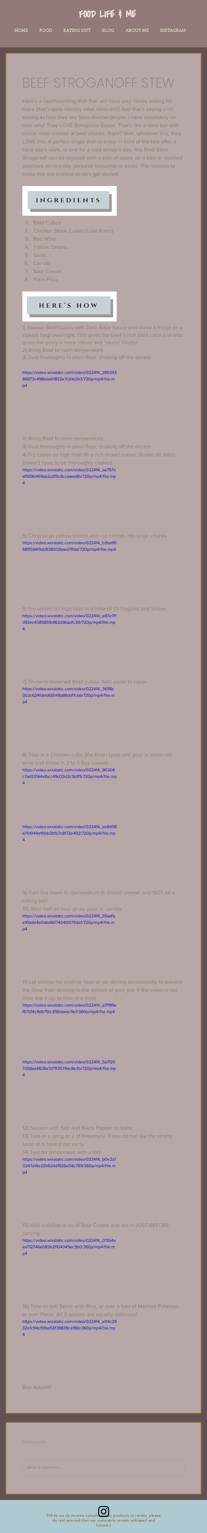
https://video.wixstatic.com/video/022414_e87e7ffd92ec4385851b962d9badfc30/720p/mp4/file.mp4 (69, 622)
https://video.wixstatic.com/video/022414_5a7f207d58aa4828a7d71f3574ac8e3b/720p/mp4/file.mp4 (69, 1068)
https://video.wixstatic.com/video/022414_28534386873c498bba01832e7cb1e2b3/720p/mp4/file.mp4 (69, 379)
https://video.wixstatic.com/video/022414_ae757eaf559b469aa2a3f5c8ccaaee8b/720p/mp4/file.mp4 (69, 476)
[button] (46, 31)
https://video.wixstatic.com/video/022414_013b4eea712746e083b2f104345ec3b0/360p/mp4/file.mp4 (69, 1247)
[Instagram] (103, 1511)
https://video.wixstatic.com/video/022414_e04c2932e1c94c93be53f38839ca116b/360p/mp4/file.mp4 (69, 1328)
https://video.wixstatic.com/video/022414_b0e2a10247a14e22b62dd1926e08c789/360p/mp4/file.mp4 (69, 1165)
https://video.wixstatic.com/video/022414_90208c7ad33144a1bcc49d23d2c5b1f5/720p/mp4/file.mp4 (69, 776)
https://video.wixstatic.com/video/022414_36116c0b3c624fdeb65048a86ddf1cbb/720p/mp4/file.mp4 (68, 695)
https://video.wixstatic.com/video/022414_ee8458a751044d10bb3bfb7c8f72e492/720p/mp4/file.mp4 (69, 833)
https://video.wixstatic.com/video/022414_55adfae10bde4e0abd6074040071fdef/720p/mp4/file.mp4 (68, 922)
